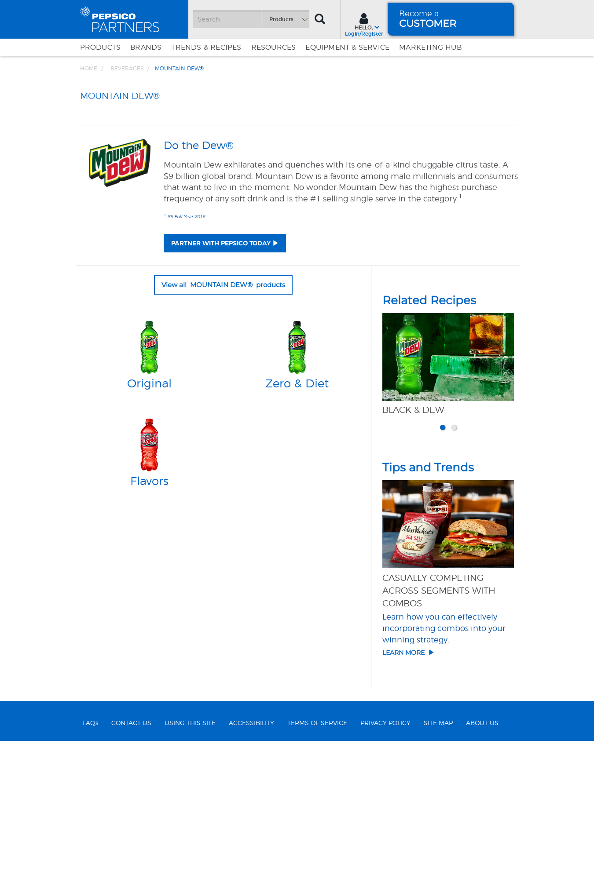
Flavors (149, 619)
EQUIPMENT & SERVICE (347, 47)
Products (100, 47)
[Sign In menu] (364, 23)
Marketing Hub (430, 47)
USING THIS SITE (190, 861)
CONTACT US (131, 861)
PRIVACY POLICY (385, 861)
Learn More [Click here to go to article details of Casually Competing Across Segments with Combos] (408, 790)
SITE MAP (438, 861)
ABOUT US (482, 861)
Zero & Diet (297, 521)
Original (149, 521)
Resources (273, 47)
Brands (145, 47)
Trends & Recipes (206, 47)
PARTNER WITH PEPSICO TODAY (221, 381)
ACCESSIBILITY (251, 861)
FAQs (90, 861)
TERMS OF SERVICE (317, 861)
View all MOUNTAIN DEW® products (223, 422)
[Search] (251, 19)
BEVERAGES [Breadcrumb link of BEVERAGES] (126, 68)
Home (88, 68)
